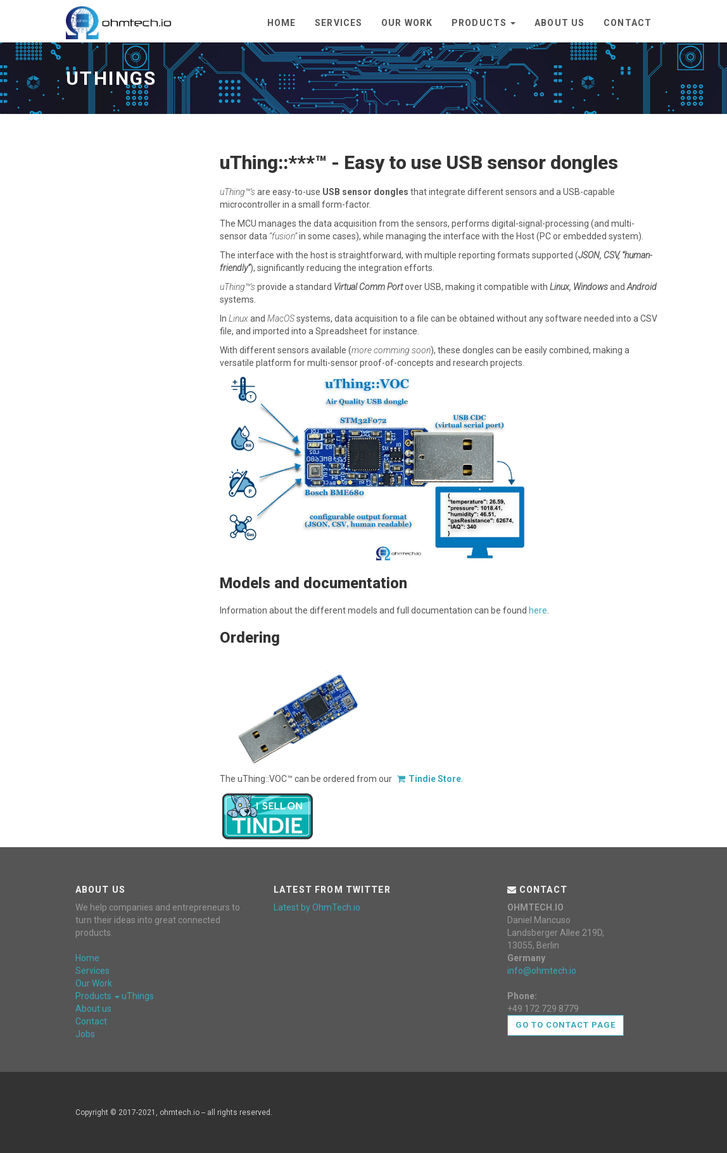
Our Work (407, 23)
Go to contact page (565, 1025)
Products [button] (483, 23)
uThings (138, 996)
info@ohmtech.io (541, 971)
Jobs (85, 1034)
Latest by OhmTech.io (317, 907)
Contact (628, 23)
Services (338, 23)
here (538, 610)
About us (559, 23)
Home (281, 23)
